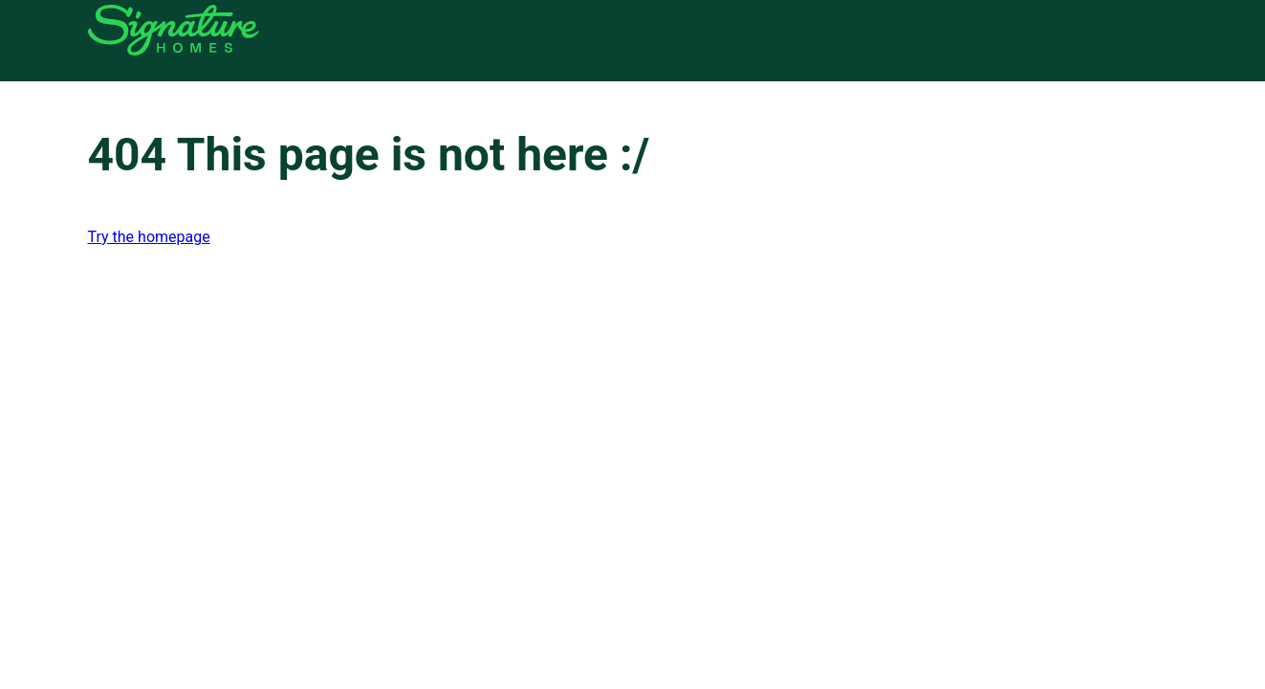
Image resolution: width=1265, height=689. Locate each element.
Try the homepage (149, 237)
